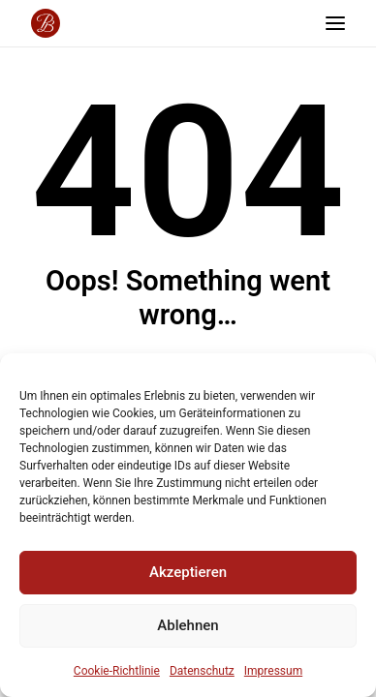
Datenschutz (202, 671)
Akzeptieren (188, 572)
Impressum (273, 671)
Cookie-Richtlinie (117, 671)
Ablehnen (187, 625)
